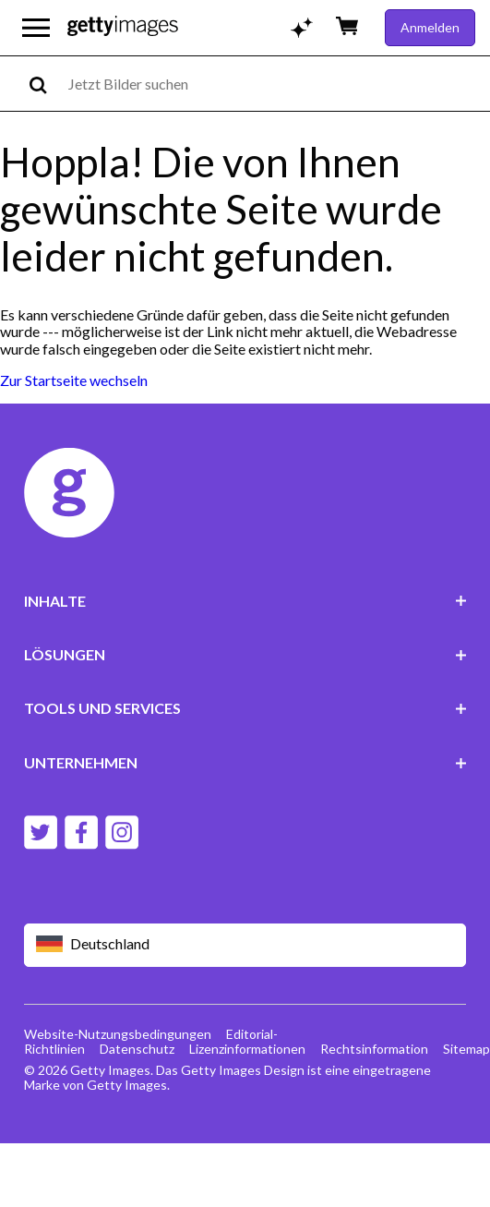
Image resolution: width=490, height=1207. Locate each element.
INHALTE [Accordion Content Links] (245, 601)
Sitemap (466, 1048)
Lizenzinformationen (247, 1048)
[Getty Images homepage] (122, 27)
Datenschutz (137, 1048)
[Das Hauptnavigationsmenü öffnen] (36, 27)
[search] (46, 83)
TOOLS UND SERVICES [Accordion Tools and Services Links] (245, 708)
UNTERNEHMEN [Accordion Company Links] (245, 762)
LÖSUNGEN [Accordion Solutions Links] (245, 654)
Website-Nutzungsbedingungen (117, 1034)
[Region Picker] (245, 945)
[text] (276, 83)
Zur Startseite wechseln (74, 380)
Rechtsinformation (374, 1048)
